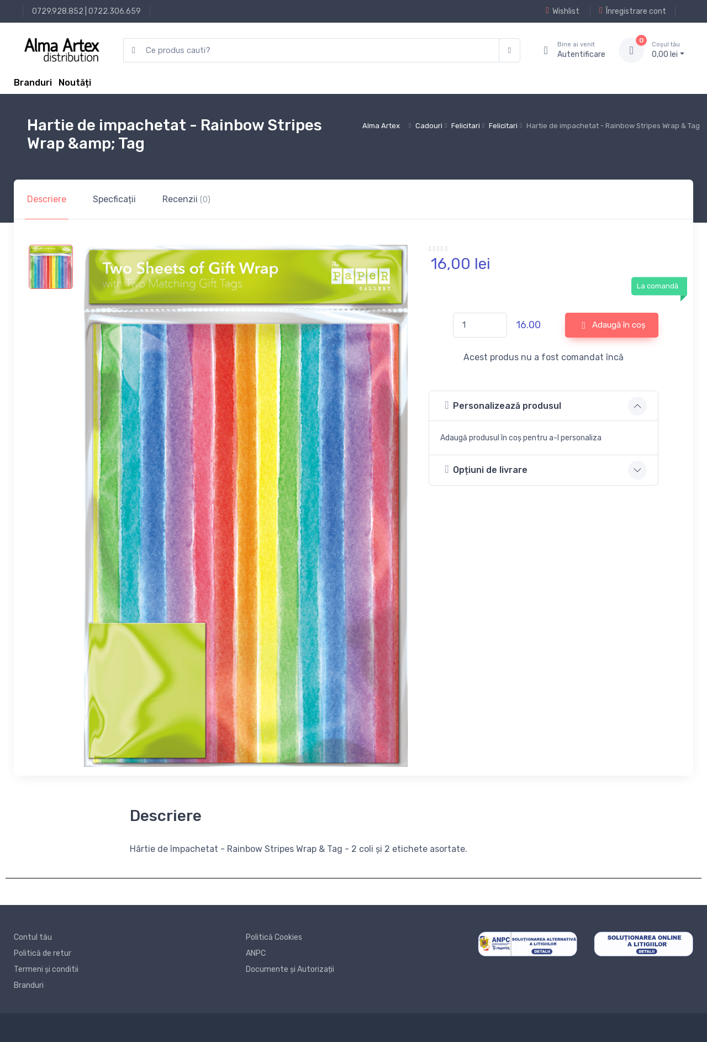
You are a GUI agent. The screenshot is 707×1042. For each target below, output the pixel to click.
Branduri (33, 82)
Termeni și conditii (46, 969)
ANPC (256, 953)
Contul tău (33, 937)
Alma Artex (381, 126)
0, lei (668, 49)
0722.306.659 (114, 11)
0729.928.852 (57, 11)
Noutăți (75, 82)
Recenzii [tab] (186, 199)
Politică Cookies (274, 937)
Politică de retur (42, 953)
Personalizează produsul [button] (503, 405)
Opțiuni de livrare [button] (486, 469)
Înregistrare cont (632, 11)
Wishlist (562, 11)
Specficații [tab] (114, 199)
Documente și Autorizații (290, 969)
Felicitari (465, 126)
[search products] (311, 50)
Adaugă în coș (614, 325)
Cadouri (428, 126)
